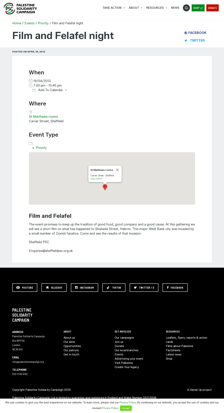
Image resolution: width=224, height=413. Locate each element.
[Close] (117, 170)
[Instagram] (84, 287)
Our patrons (71, 350)
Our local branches (126, 350)
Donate (212, 7)
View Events (96, 178)
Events (29, 23)
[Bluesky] (54, 287)
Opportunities (72, 346)
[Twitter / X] (144, 287)
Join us (119, 342)
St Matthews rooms (43, 117)
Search (186, 7)
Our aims (69, 342)
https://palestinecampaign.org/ (20, 8)
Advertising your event (129, 358)
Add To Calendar (47, 90)
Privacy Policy (128, 402)
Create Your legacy (127, 367)
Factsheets (173, 350)
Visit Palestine (124, 363)
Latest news (173, 354)
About (136, 7)
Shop (196, 7)
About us (69, 337)
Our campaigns (124, 337)
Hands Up (196, 389)
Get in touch (71, 354)
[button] (105, 187)
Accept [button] (126, 408)
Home (16, 23)
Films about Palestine (179, 346)
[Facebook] (175, 287)
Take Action (114, 7)
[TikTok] (113, 287)
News (175, 7)
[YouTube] (24, 287)
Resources (157, 7)
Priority (43, 23)
